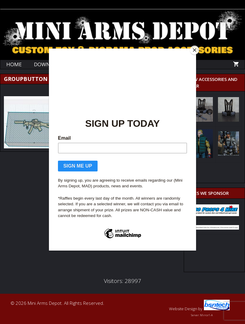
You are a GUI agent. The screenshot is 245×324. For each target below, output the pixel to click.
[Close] (194, 50)
